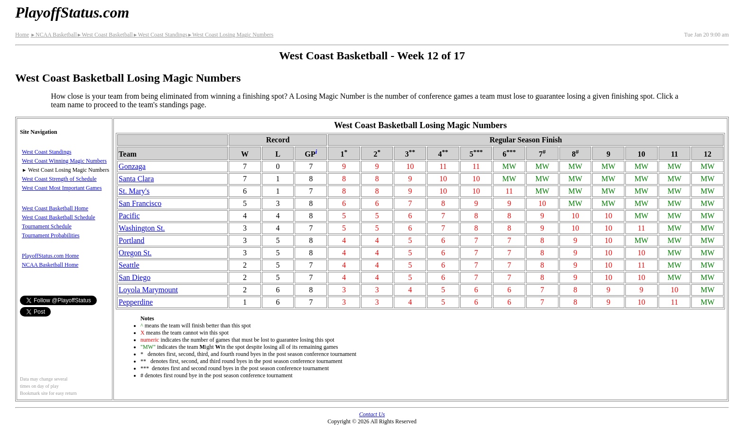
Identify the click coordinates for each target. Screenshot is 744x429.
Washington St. (142, 228)
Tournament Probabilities (50, 235)
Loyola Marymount (148, 290)
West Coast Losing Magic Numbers (230, 34)
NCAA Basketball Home (50, 264)
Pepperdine (136, 302)
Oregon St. (135, 253)
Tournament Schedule (47, 226)
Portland (131, 240)
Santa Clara (136, 179)
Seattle (129, 265)
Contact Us (372, 414)
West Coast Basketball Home (55, 208)
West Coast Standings (160, 34)
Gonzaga (132, 166)
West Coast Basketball (105, 34)
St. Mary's (134, 191)
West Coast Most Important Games (62, 188)
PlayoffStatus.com (72, 12)
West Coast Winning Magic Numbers (64, 161)
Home (22, 34)
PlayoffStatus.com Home (50, 255)
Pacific (129, 216)
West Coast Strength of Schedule (59, 179)
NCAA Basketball (53, 34)
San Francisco (140, 203)
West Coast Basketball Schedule (58, 217)
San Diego (134, 277)
